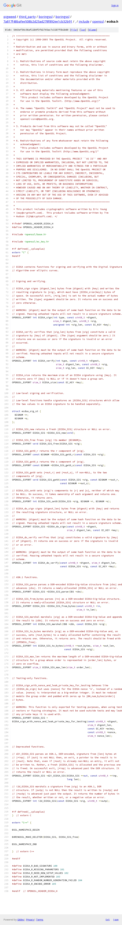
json (116, 919)
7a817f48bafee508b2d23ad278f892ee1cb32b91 (37, 21)
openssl (98, 21)
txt (108, 919)
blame (92, 29)
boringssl (46, 17)
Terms (39, 919)
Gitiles (20, 919)
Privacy (30, 919)
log (83, 29)
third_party (27, 17)
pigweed (9, 17)
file (74, 29)
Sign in (115, 5)
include (84, 21)
